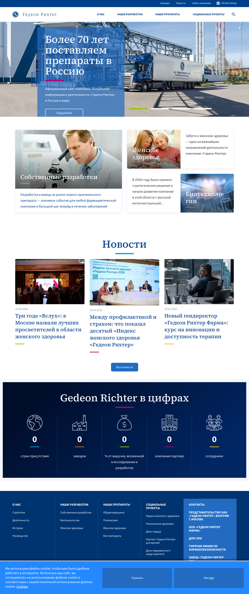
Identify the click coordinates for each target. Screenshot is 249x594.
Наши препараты (167, 14)
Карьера (165, 3)
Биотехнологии (69, 520)
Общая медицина (113, 512)
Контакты (197, 504)
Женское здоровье (71, 528)
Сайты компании (201, 3)
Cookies (22, 586)
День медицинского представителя (158, 552)
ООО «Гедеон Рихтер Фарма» (204, 529)
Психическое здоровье (160, 524)
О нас (100, 14)
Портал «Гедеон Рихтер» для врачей (161, 541)
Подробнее (64, 113)
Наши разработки (130, 14)
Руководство (20, 536)
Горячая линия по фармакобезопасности (207, 548)
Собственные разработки (75, 512)
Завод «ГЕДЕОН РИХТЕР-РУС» (207, 559)
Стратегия (18, 512)
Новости (181, 3)
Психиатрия (110, 520)
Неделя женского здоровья (162, 516)
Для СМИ (195, 538)
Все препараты (112, 536)
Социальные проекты (208, 14)
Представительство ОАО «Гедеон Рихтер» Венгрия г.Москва (209, 516)
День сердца (153, 531)
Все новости (124, 367)
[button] (18, 69)
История (17, 528)
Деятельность (20, 520)
